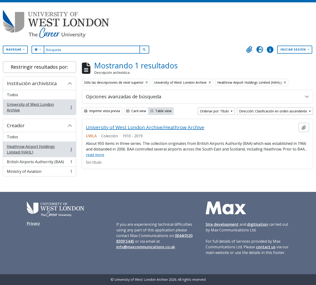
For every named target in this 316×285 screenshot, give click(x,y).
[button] (249, 49)
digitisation (257, 224)
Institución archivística (32, 83)
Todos (12, 94)
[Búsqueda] (92, 50)
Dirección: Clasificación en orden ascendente (273, 111)
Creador (16, 125)
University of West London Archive (39, 107)
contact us (266, 246)
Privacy (33, 223)
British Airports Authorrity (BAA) (39, 163)
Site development (222, 224)
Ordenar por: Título (215, 111)
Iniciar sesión (293, 49)
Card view (136, 111)
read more (95, 154)
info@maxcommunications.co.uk (145, 246)
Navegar (14, 49)
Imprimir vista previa (102, 111)
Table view (161, 111)
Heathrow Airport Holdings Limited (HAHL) (39, 149)
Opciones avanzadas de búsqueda (123, 96)
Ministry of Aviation (39, 172)
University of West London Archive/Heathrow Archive (145, 127)
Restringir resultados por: (39, 67)
